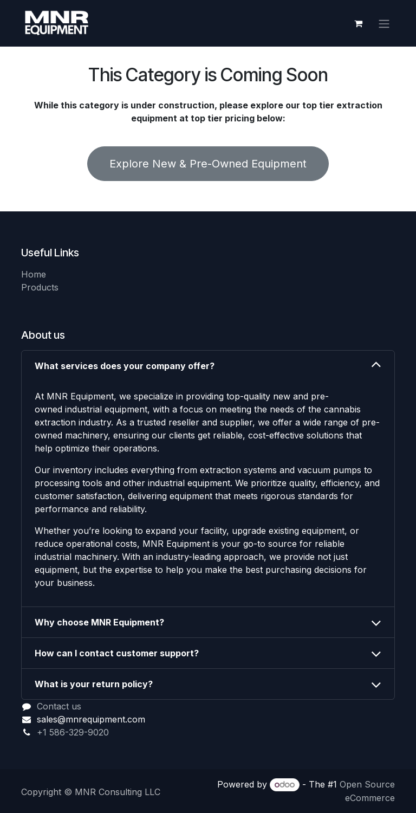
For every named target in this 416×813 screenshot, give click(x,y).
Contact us (59, 706)
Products (39, 287)
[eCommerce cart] (358, 23)
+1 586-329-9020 (73, 732)
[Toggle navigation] (384, 23)
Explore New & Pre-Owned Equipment (208, 163)
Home (33, 274)
